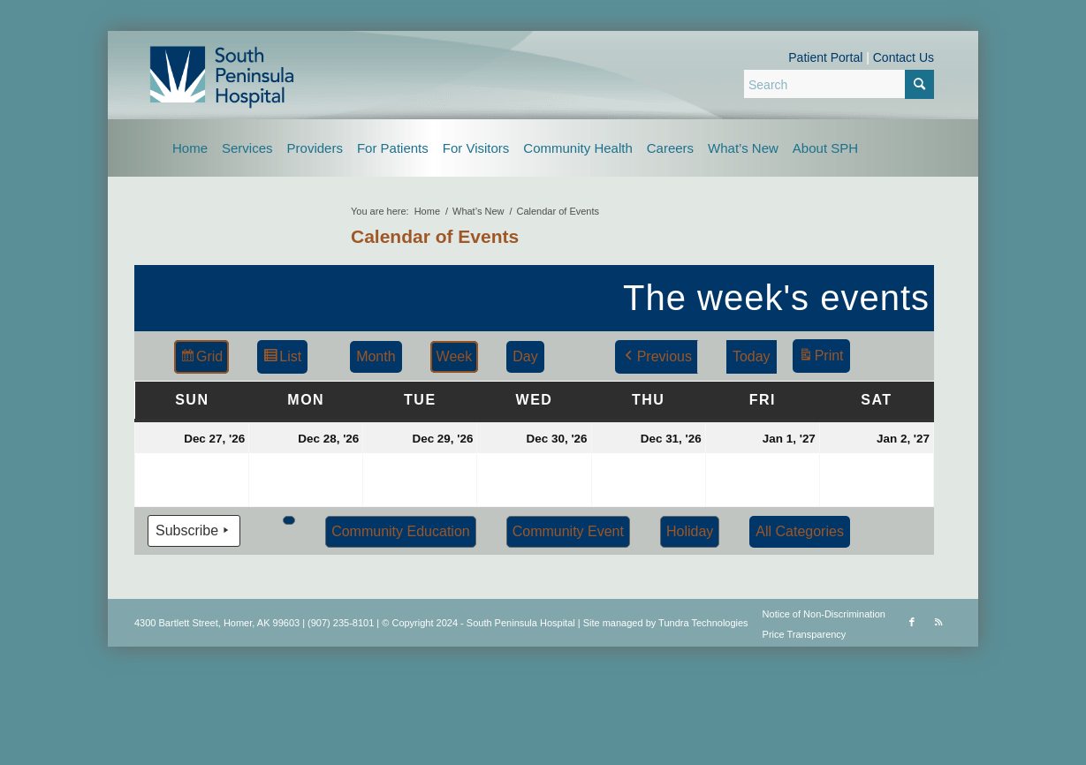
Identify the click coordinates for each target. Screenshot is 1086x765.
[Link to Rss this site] (938, 622)
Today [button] (752, 356)
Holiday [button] (689, 531)
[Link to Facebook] (912, 622)
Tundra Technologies (703, 622)
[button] (289, 520)
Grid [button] (201, 359)
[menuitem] (190, 148)
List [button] (281, 359)
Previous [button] (656, 357)
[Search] (839, 84)
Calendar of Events (435, 236)
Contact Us (903, 57)
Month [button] (375, 356)
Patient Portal (825, 57)
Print (821, 358)
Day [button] (525, 356)
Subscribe (194, 530)
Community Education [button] (400, 531)
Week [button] (455, 356)
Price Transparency (805, 634)
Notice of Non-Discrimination (824, 614)
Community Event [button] (568, 531)
